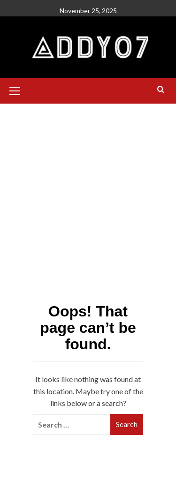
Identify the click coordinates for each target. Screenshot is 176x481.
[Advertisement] (88, 160)
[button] (18, 89)
